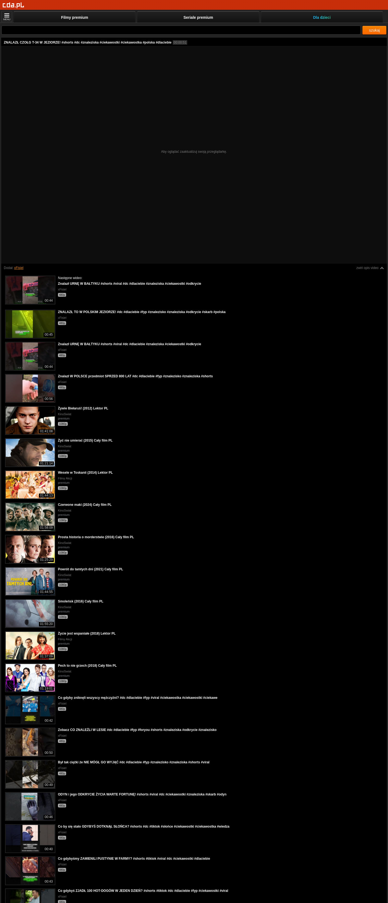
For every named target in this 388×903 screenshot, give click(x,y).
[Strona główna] (13, 5)
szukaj (374, 30)
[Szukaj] (181, 30)
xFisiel (18, 268)
